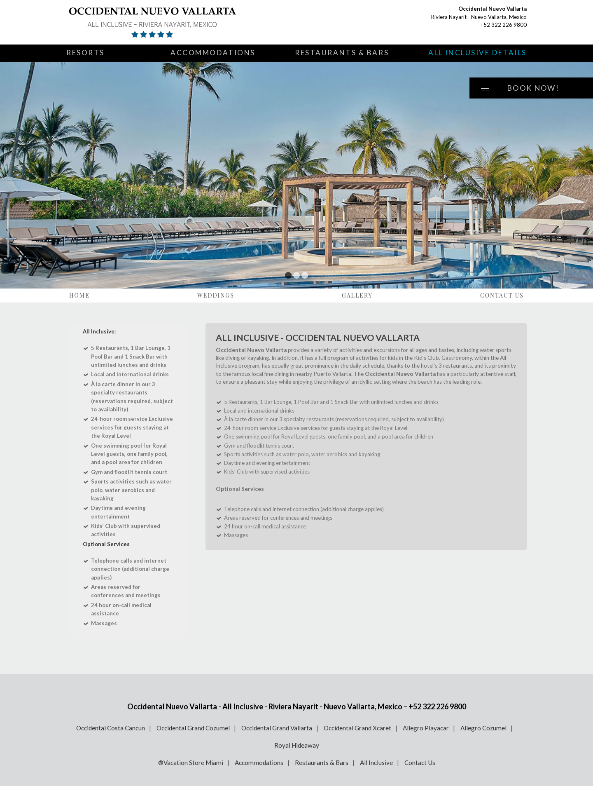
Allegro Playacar (426, 728)
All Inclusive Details (477, 52)
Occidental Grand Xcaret (357, 728)
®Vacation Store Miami (190, 762)
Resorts (85, 52)
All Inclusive (376, 762)
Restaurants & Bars (342, 52)
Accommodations (212, 52)
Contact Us (502, 295)
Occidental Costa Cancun (110, 728)
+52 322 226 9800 (504, 24)
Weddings (215, 295)
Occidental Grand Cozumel (193, 728)
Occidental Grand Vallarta (276, 728)
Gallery (357, 295)
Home (79, 295)
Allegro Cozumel (483, 728)
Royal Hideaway (296, 745)
